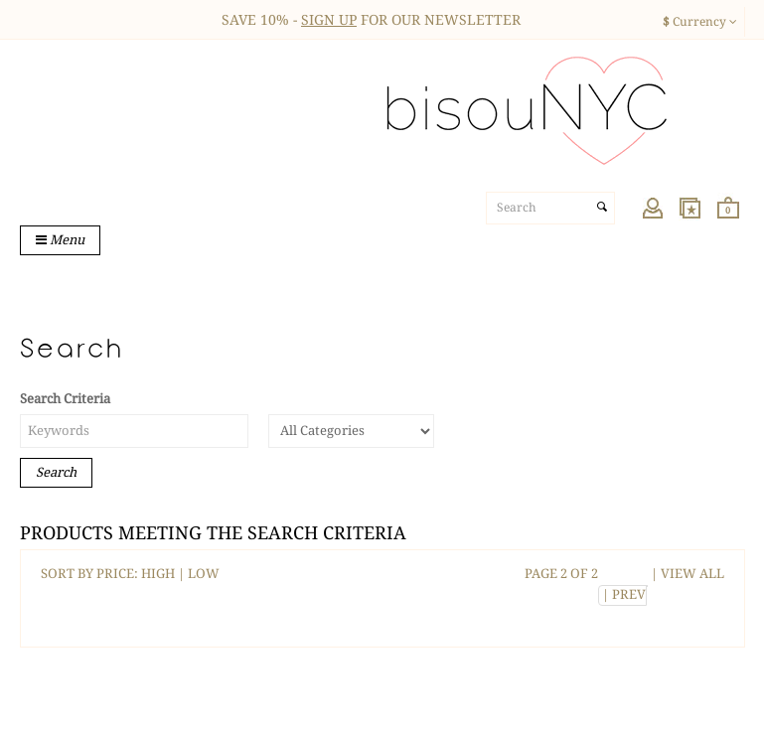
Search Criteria (65, 398)
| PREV (622, 594)
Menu (60, 239)
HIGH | (164, 573)
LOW (204, 573)
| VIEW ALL (686, 573)
